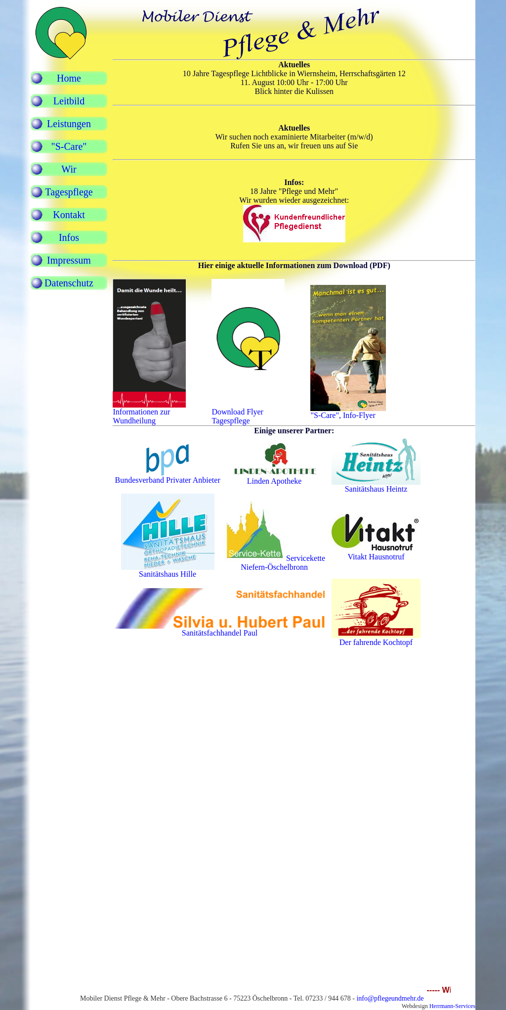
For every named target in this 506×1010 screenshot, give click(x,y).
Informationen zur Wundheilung (149, 413)
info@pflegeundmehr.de (389, 998)
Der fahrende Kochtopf (376, 638)
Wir (68, 169)
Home (69, 78)
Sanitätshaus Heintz (376, 489)
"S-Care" (69, 146)
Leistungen (69, 123)
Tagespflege (68, 191)
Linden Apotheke (274, 481)
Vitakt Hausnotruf (375, 556)
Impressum (69, 260)
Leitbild (68, 100)
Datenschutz (68, 282)
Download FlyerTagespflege (248, 413)
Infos (69, 237)
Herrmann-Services (452, 1006)
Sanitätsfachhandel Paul (219, 629)
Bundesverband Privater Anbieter (167, 480)
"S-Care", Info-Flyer (348, 411)
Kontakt (68, 214)
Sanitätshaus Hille (167, 574)
